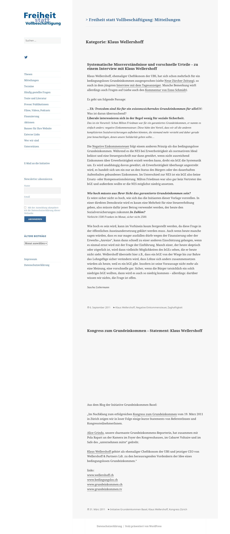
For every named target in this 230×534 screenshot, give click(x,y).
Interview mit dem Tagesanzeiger (138, 85)
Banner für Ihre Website (38, 128)
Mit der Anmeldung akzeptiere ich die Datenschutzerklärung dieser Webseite (42, 210)
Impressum (30, 259)
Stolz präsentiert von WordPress (143, 526)
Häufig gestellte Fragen (37, 92)
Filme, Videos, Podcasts (37, 110)
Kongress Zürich (178, 509)
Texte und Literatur (35, 98)
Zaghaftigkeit (175, 307)
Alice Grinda (95, 433)
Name (27, 185)
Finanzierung (31, 116)
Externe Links (32, 134)
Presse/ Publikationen (36, 104)
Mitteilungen (31, 80)
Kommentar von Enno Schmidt (165, 90)
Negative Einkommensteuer (110, 146)
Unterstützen (31, 146)
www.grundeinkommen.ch (104, 484)
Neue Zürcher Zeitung (178, 81)
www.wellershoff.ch (100, 475)
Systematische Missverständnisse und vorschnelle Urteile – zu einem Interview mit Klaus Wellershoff (142, 66)
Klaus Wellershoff (125, 307)
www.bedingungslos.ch (102, 480)
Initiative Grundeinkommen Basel (128, 509)
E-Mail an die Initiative (37, 163)
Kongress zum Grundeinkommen (155, 414)
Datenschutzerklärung (36, 265)
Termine (29, 86)
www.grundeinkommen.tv (104, 489)
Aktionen (29, 122)
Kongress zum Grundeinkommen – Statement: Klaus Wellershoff (144, 330)
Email (27, 196)
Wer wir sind (31, 140)
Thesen (28, 74)
